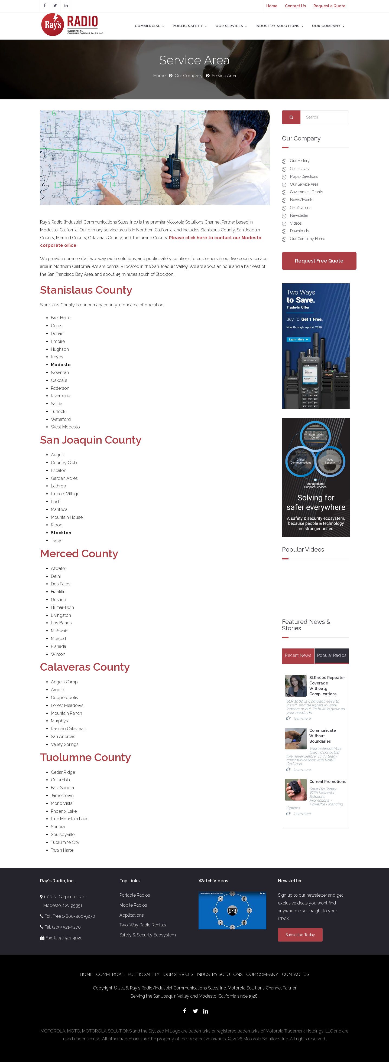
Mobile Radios (133, 905)
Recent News (298, 655)
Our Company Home (307, 239)
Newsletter (299, 215)
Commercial (149, 26)
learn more (302, 718)
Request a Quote (329, 6)
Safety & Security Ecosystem (147, 935)
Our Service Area (304, 184)
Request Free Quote (319, 261)
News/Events (301, 200)
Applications (131, 915)
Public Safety (190, 26)
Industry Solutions (279, 26)
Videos (296, 223)
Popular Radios (331, 655)
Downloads (299, 231)
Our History (300, 161)
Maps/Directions (304, 176)
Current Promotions (327, 781)
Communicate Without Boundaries (322, 735)
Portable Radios (134, 895)
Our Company (328, 26)
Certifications (300, 207)
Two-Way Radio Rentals (142, 924)
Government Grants (306, 192)
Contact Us (295, 6)
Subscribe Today (300, 935)
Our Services (231, 26)
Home (271, 6)
